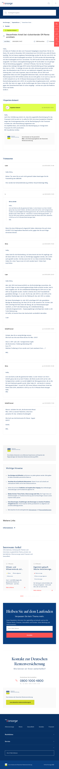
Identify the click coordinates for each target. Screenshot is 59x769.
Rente (20, 727)
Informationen (32, 510)
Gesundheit (30, 727)
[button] (56, 24)
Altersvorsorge (9, 727)
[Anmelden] (29, 635)
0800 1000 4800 (31, 681)
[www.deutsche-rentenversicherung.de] (20, 702)
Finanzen (51, 727)
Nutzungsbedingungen (45, 510)
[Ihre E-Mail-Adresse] (29, 628)
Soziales (41, 727)
